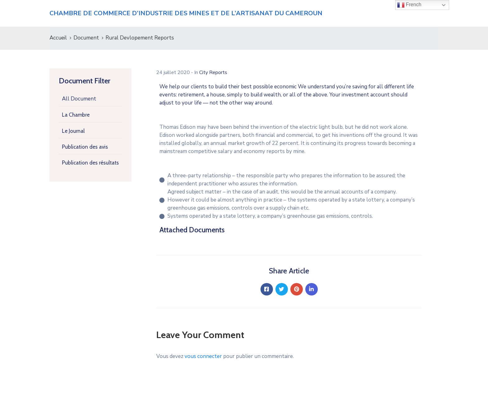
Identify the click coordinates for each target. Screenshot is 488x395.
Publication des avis (85, 147)
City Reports (213, 72)
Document (86, 37)
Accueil (58, 37)
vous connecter (203, 356)
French (409, 5)
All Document (79, 98)
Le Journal (73, 131)
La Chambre (76, 115)
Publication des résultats (90, 163)
